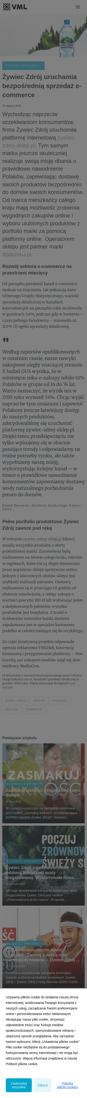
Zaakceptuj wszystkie (19, 1085)
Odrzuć (42, 1085)
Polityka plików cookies (67, 1085)
